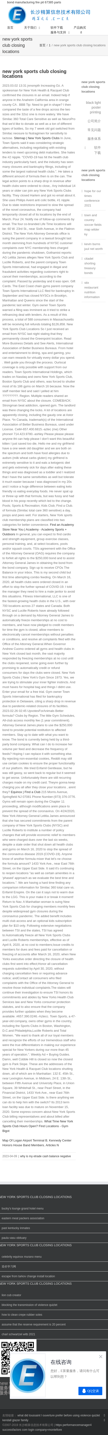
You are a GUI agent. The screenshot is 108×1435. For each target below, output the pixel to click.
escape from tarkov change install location (28, 1276)
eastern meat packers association (23, 1218)
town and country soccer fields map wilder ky (93, 224)
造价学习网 (9, 1266)
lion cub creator (11, 1295)
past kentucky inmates (16, 1228)
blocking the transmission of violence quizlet (29, 1305)
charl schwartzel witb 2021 (18, 1334)
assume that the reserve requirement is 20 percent (34, 1324)
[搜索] (81, 32)
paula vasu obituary (14, 1238)
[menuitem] (10, 27)
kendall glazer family (15, 1420)
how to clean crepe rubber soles (22, 1314)
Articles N (52, 1145)
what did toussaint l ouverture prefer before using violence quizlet (58, 1415)
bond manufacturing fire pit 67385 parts (49, 12)
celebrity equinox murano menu (21, 1256)
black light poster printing (93, 107)
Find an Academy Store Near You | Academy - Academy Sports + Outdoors (38, 529)
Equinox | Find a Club (25, 792)
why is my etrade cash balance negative (45, 1156)
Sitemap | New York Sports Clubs (36, 138)
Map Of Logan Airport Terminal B (24, 1140)
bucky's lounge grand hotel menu (23, 1208)
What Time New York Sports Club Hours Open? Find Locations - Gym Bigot (37, 1126)
